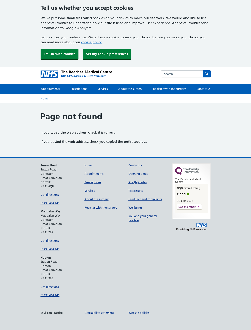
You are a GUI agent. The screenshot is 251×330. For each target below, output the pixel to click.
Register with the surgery (169, 89)
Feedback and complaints (145, 199)
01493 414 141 (50, 203)
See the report (187, 206)
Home (45, 98)
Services (103, 89)
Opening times (138, 173)
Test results (135, 191)
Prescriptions (78, 89)
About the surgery (130, 89)
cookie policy (91, 42)
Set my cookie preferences (107, 54)
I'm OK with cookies (59, 54)
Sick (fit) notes (137, 182)
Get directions (50, 194)
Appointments (50, 89)
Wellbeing (135, 207)
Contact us (203, 89)
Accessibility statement (99, 313)
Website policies (138, 313)
